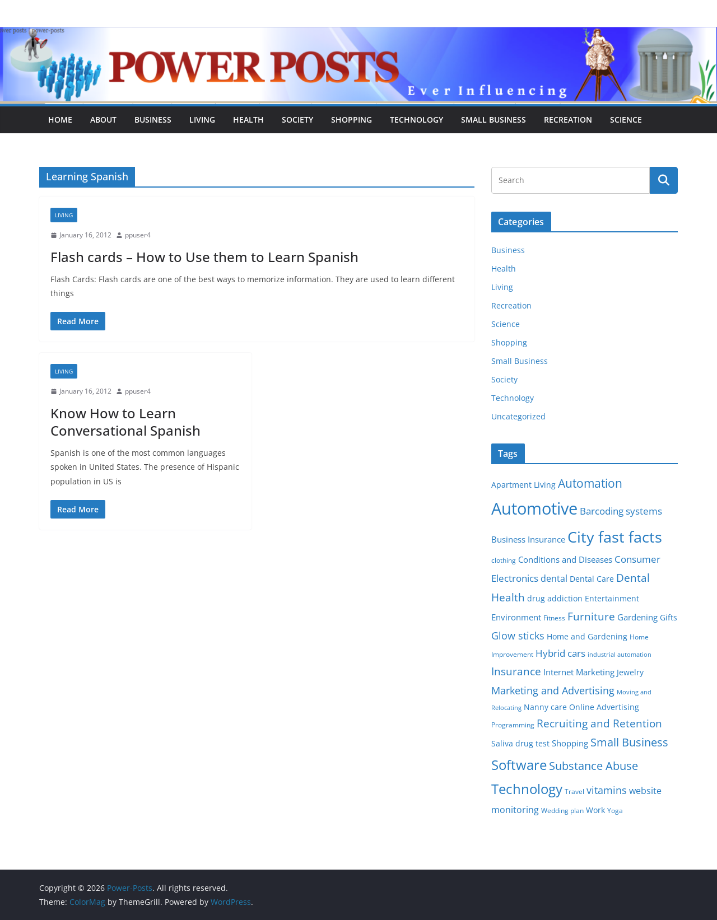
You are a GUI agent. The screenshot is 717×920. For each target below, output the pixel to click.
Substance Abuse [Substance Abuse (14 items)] (593, 765)
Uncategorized (518, 416)
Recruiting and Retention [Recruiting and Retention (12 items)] (599, 723)
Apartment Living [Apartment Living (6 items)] (523, 485)
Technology (416, 119)
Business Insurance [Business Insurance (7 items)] (528, 539)
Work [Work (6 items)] (595, 810)
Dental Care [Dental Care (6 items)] (592, 579)
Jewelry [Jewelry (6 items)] (630, 672)
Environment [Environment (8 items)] (516, 617)
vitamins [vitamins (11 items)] (606, 790)
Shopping (351, 119)
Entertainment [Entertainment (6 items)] (612, 599)
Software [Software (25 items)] (519, 764)
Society (297, 119)
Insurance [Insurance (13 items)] (516, 671)
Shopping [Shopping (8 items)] (570, 743)
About (103, 119)
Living (202, 119)
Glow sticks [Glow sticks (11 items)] (517, 635)
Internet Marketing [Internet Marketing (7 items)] (578, 672)
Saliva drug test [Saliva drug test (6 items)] (520, 744)
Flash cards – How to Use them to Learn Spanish (204, 256)
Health (248, 119)
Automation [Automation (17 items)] (590, 483)
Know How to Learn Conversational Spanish (125, 422)
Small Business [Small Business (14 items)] (629, 742)
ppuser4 (138, 235)
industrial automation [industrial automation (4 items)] (619, 655)
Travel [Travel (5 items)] (574, 791)
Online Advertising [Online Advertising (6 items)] (604, 707)
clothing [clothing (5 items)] (503, 560)
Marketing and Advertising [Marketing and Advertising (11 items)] (552, 690)
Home (60, 119)
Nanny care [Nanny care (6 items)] (545, 707)
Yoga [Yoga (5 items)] (615, 810)
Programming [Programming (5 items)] (512, 725)
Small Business (493, 119)
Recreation (568, 119)
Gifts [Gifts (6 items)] (668, 618)
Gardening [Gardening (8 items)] (637, 617)
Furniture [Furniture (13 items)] (591, 616)
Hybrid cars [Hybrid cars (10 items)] (560, 653)
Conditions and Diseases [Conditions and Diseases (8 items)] (565, 559)
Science (626, 119)
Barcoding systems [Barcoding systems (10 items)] (621, 511)
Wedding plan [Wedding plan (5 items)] (562, 810)
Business (152, 119)
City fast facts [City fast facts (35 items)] (614, 536)
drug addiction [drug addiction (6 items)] (555, 599)
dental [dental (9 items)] (554, 578)
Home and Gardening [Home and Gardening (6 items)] (587, 637)
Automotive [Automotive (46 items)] (534, 508)
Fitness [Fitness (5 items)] (554, 618)
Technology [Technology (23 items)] (526, 789)
